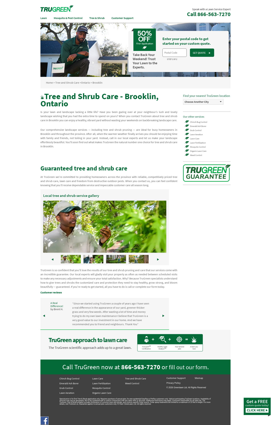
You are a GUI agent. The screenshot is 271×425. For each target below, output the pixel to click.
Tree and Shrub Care (67, 82)
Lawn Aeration (196, 134)
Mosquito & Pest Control (68, 18)
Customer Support (122, 18)
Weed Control (196, 155)
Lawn (43, 18)
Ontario (85, 82)
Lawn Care (194, 138)
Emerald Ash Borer (198, 126)
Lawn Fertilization (198, 142)
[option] (203, 102)
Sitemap (199, 378)
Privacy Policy (173, 382)
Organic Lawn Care (198, 151)
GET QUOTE (202, 52)
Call (209, 14)
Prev (47, 226)
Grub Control (196, 130)
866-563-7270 (140, 367)
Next (162, 226)
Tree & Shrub (97, 18)
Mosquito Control (198, 147)
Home (49, 82)
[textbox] (174, 53)
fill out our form (188, 367)
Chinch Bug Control (198, 122)
